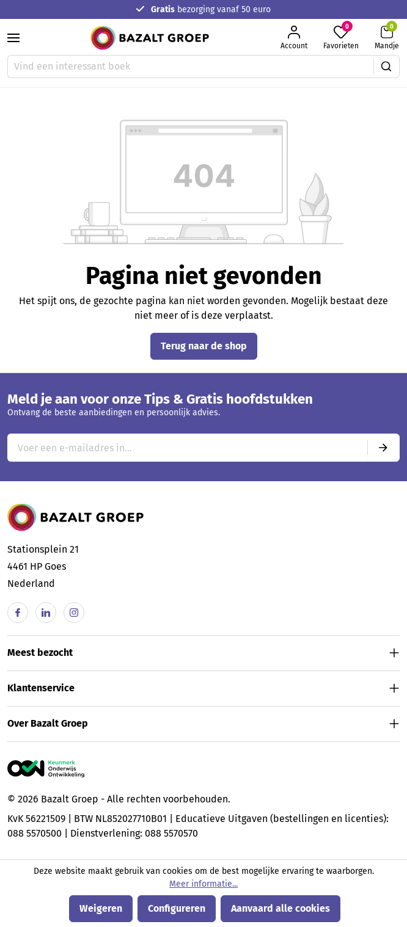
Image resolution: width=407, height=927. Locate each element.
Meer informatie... (203, 884)
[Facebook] (17, 612)
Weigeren (100, 908)
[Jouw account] (294, 37)
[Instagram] (74, 612)
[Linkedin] (45, 612)
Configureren (176, 908)
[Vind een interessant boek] (190, 66)
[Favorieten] (341, 37)
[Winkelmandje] (387, 37)
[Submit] (383, 448)
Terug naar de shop (204, 346)
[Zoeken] (386, 66)
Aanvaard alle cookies (280, 908)
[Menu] (13, 38)
